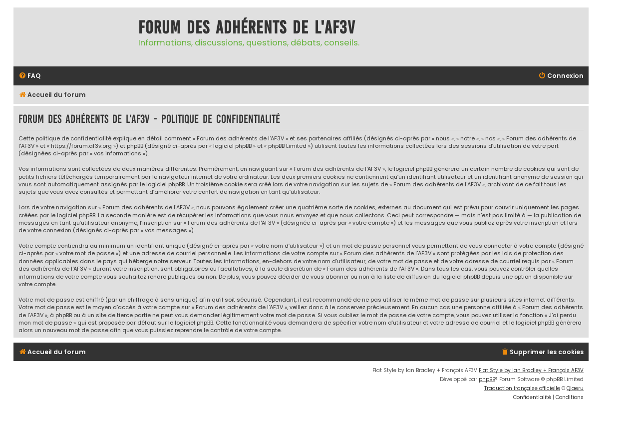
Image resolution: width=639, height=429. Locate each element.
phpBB (487, 379)
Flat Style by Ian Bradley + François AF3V (531, 370)
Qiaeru (575, 388)
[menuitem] (29, 76)
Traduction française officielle (522, 388)
